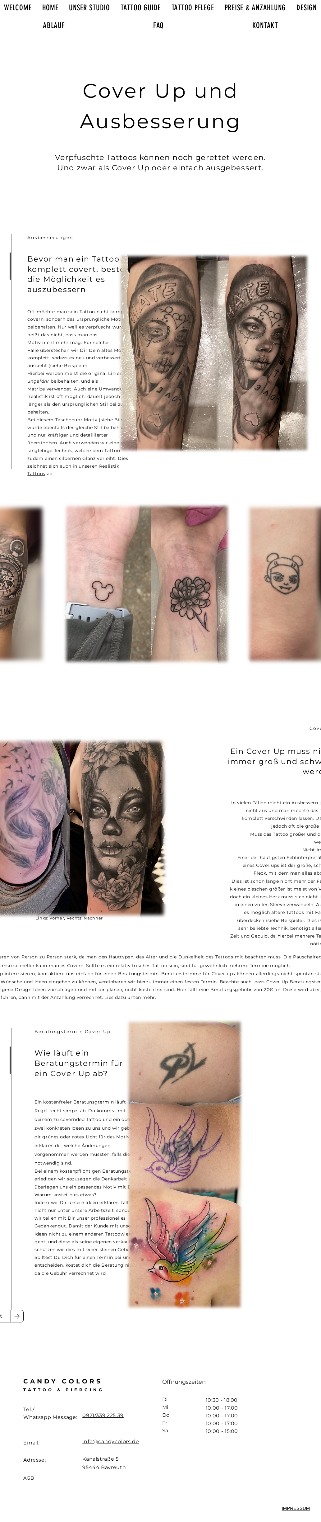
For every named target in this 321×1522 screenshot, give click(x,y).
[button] (296, 1508)
